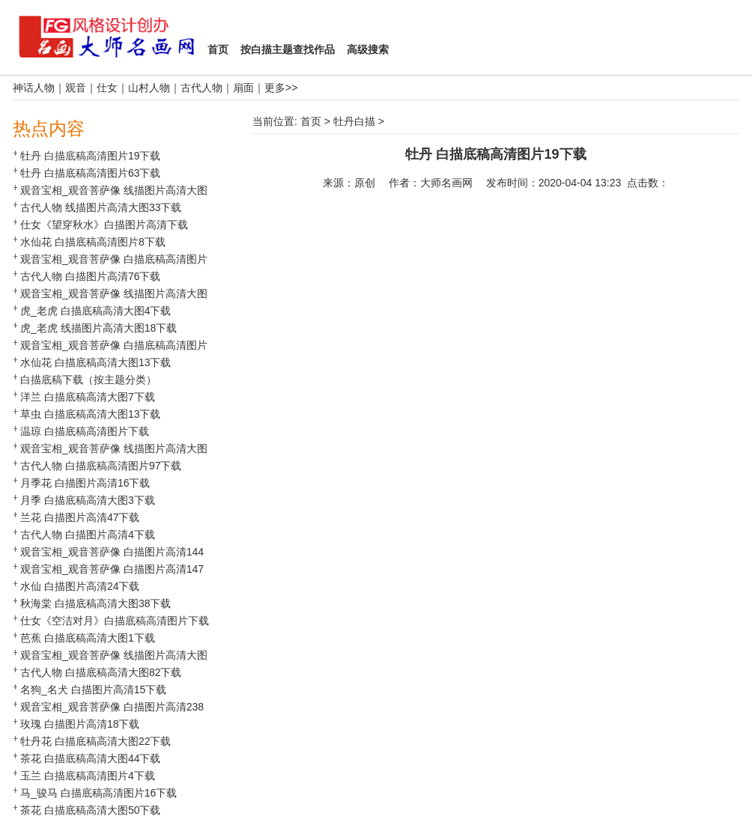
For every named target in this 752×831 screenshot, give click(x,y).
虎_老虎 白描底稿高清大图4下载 (95, 311)
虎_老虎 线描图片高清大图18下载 (98, 328)
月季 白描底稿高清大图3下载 (87, 500)
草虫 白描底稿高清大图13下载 (90, 414)
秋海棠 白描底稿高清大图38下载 (95, 603)
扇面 (243, 88)
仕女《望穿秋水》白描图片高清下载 (104, 225)
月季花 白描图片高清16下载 (85, 483)
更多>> (280, 88)
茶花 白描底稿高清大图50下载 (90, 810)
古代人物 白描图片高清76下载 (90, 276)
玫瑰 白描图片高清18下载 (79, 724)
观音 (75, 88)
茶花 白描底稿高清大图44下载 (90, 758)
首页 (310, 121)
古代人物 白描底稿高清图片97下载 (100, 466)
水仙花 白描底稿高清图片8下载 (93, 242)
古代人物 (201, 88)
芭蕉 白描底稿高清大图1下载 (87, 638)
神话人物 (34, 88)
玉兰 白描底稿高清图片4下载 (87, 776)
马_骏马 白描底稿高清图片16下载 (98, 793)
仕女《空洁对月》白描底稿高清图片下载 (114, 621)
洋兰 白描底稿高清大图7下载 (87, 397)
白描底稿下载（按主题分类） (88, 380)
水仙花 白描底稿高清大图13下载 (95, 362)
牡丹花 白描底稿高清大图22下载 (95, 741)
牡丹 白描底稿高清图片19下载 (90, 156)
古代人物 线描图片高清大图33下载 (100, 207)
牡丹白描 (354, 121)
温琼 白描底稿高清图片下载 (84, 431)
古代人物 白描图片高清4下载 (87, 535)
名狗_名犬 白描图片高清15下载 (93, 689)
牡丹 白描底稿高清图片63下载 (90, 173)
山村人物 (149, 88)
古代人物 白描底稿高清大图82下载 (100, 672)
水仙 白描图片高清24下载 (79, 586)
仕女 (107, 88)
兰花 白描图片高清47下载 (79, 517)
